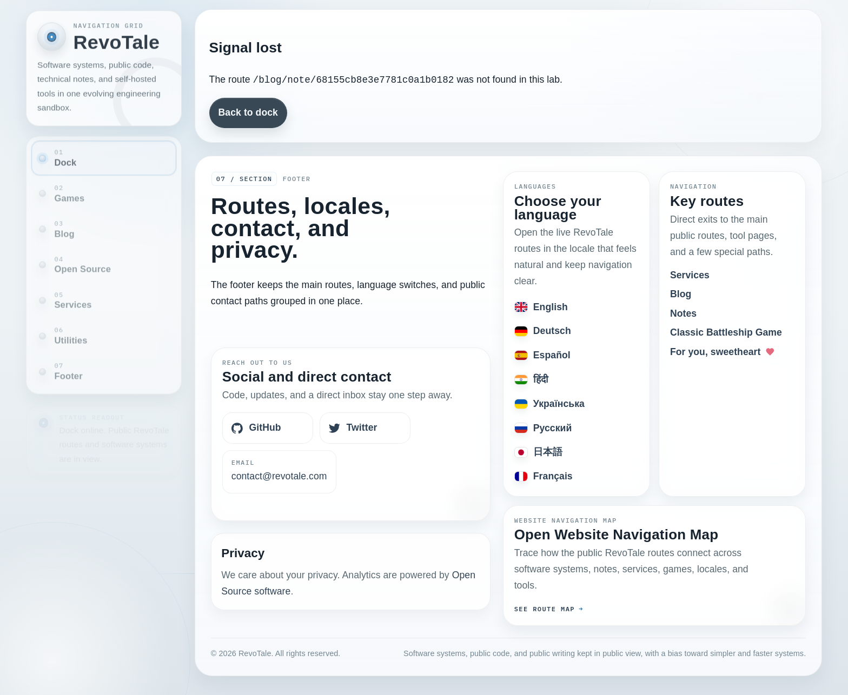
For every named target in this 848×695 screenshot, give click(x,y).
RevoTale (117, 40)
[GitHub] (267, 428)
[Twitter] (365, 428)
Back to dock (248, 112)
